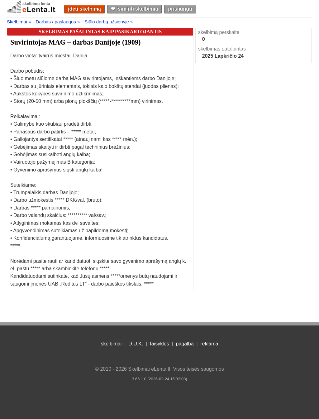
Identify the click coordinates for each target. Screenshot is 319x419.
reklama (209, 343)
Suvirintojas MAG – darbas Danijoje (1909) (75, 42)
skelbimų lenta (36, 3)
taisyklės (159, 343)
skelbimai (111, 343)
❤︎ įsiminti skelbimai (134, 9)
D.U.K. (135, 343)
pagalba (185, 343)
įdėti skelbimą (84, 9)
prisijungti (180, 9)
